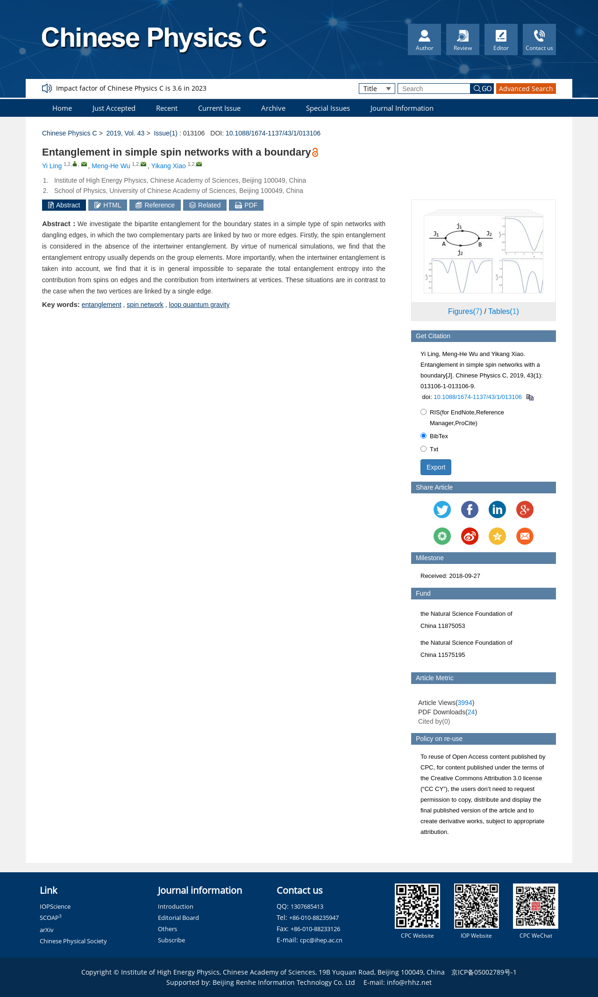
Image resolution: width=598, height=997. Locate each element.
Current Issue (219, 108)
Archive (273, 108)
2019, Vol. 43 (126, 133)
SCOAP (51, 917)
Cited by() (434, 721)
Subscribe (171, 940)
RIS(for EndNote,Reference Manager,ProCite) (462, 418)
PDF (246, 205)
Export (436, 467)
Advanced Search (526, 88)
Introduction (175, 906)
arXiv (47, 930)
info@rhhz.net (409, 982)
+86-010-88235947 (314, 917)
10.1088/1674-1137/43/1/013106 (273, 133)
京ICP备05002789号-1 (484, 972)
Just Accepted (114, 108)
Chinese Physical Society (73, 941)
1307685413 (307, 906)
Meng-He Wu (111, 166)
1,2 (67, 164)
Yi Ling (52, 166)
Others (167, 929)
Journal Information (402, 108)
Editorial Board (178, 917)
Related (205, 205)
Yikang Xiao (168, 166)
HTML (107, 205)
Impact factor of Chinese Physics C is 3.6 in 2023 (131, 88)
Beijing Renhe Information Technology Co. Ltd (284, 982)
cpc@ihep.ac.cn (321, 940)
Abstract (64, 205)
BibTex (434, 436)
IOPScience (55, 906)
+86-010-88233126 (315, 929)
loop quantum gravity (199, 304)
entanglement (101, 304)
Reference (155, 205)
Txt (429, 449)
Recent (167, 108)
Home (62, 108)
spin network (145, 304)
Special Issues (328, 108)
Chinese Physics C (69, 133)
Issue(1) (166, 133)
